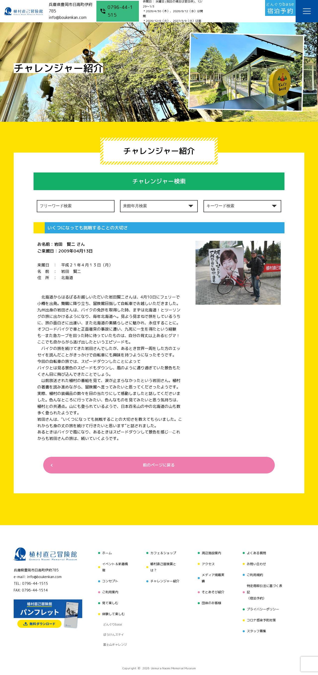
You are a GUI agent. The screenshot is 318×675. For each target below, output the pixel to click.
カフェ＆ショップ (162, 553)
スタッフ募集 (256, 623)
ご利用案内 (108, 588)
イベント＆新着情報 (114, 566)
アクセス (207, 563)
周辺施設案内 (210, 553)
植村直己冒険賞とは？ (162, 566)
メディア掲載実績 (212, 576)
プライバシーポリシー (263, 604)
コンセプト (108, 579)
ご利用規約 (254, 572)
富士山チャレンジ (114, 628)
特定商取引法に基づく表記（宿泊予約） (265, 588)
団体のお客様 (210, 598)
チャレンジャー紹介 (164, 579)
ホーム (105, 553)
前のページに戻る (157, 465)
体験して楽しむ (112, 607)
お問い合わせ (256, 563)
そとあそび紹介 (212, 588)
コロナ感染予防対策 (261, 614)
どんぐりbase (111, 615)
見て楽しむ (108, 598)
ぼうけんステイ (112, 621)
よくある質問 (256, 553)
